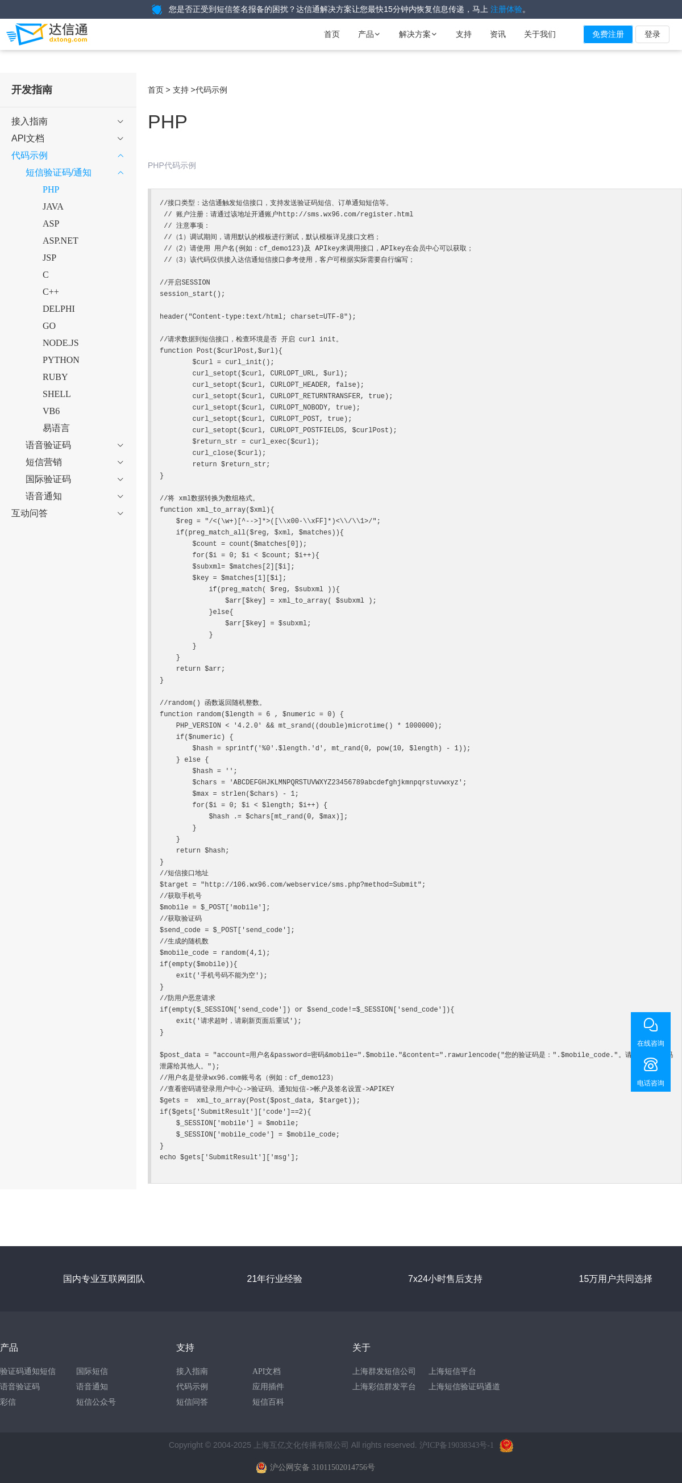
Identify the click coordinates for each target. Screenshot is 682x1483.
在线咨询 (650, 1043)
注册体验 (506, 9)
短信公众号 (96, 1402)
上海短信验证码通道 (464, 1386)
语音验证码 (20, 1386)
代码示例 (192, 1386)
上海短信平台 (452, 1371)
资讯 (498, 34)
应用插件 (268, 1386)
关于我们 (540, 34)
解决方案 (418, 34)
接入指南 (192, 1371)
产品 (369, 34)
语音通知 (92, 1386)
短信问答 (192, 1402)
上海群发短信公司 (384, 1371)
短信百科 (268, 1402)
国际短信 (92, 1371)
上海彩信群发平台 (384, 1386)
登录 (652, 34)
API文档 (266, 1371)
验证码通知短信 (28, 1371)
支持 (464, 34)
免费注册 (608, 34)
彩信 (8, 1402)
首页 (332, 34)
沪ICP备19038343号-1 (456, 1445)
